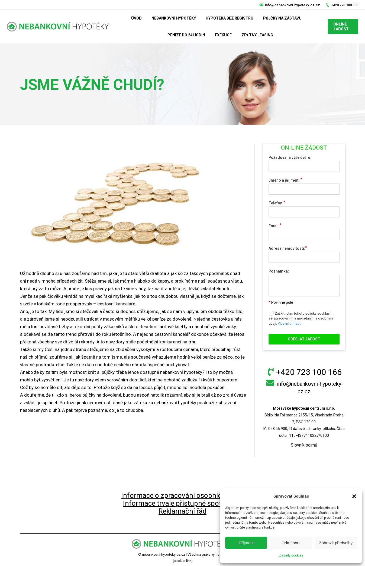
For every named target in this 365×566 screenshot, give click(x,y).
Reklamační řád (182, 511)
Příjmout (246, 542)
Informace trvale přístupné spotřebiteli (182, 503)
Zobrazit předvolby (336, 542)
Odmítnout (291, 542)
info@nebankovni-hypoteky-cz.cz (292, 5)
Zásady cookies (291, 555)
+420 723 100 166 (344, 5)
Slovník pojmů (304, 445)
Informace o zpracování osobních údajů (182, 495)
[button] (354, 496)
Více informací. (289, 323)
